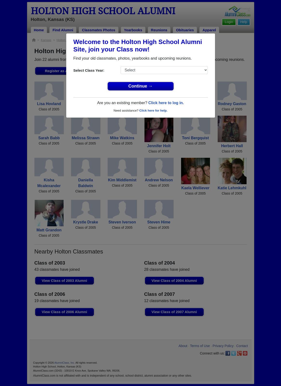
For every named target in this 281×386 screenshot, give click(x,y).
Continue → (140, 86)
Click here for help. (153, 110)
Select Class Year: (89, 70)
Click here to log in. (166, 103)
